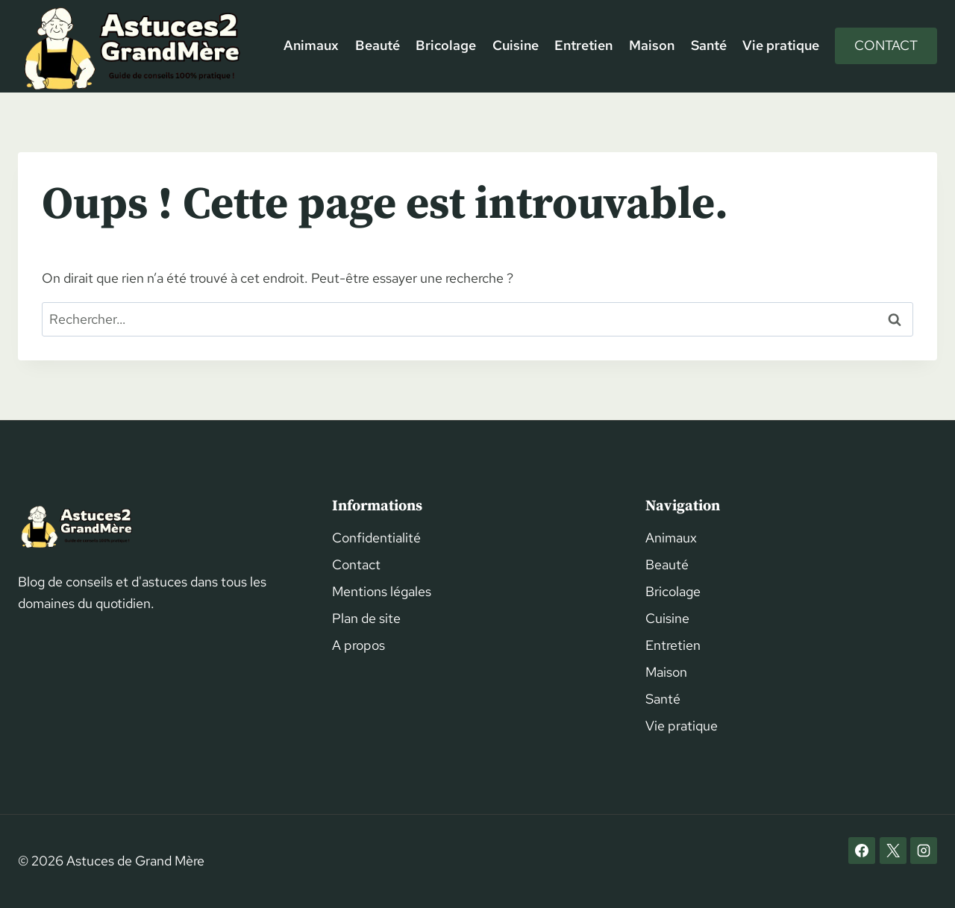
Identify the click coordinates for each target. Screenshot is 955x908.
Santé (709, 45)
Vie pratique (780, 45)
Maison (651, 45)
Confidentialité (376, 537)
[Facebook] (861, 850)
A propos (358, 645)
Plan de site (366, 618)
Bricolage (446, 45)
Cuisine (515, 45)
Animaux (311, 45)
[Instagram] (923, 850)
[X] (893, 850)
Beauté (377, 45)
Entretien (583, 45)
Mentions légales (381, 591)
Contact (886, 45)
